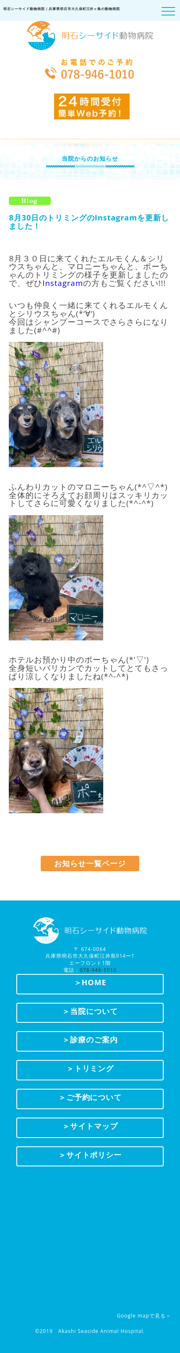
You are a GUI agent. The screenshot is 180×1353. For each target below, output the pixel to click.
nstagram (64, 283)
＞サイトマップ (90, 1126)
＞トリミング (90, 1068)
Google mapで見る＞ (144, 1315)
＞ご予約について (90, 1097)
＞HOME (90, 982)
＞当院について (90, 1011)
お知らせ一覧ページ (90, 863)
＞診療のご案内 (90, 1039)
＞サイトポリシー (90, 1155)
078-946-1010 (98, 970)
